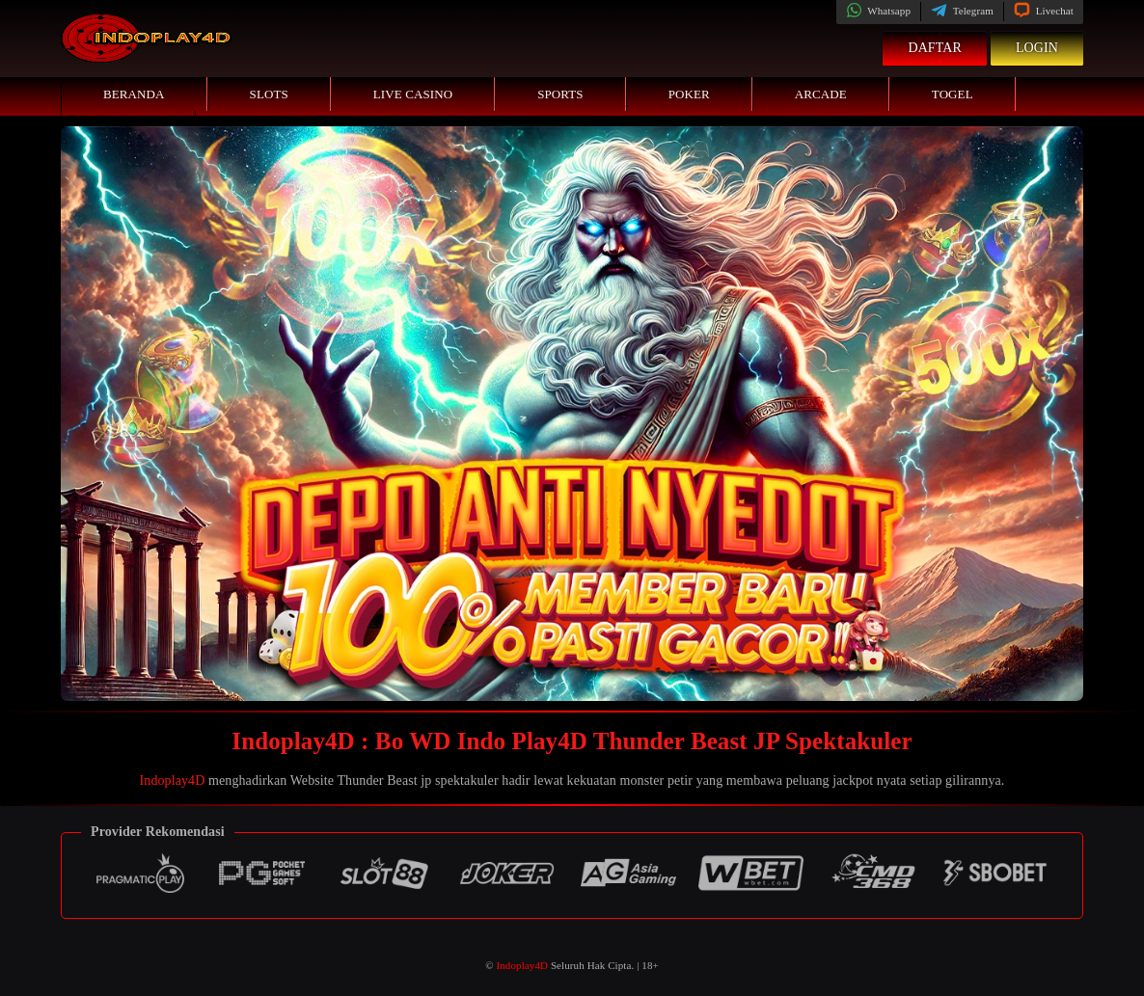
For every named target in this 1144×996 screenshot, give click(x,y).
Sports (560, 94)
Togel (952, 94)
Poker (689, 94)
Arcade (821, 94)
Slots (269, 94)
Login (1037, 47)
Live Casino (412, 94)
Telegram (962, 10)
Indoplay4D (172, 780)
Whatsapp (878, 10)
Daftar (935, 47)
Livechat (1044, 10)
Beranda (134, 94)
